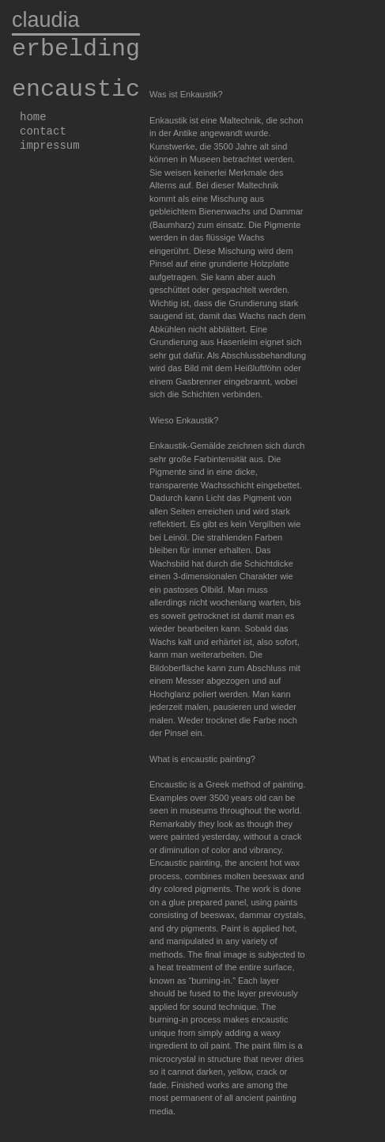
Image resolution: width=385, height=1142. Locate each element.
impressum (50, 145)
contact (43, 131)
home (33, 117)
